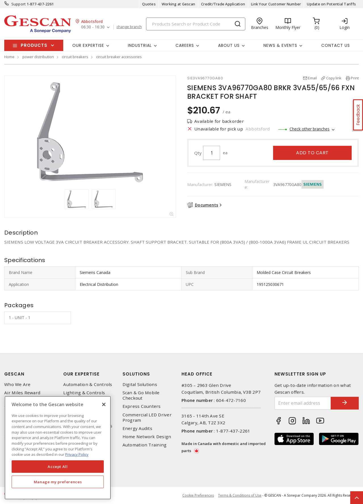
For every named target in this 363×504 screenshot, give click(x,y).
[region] (58, 447)
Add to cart (312, 152)
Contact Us (335, 45)
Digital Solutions (140, 384)
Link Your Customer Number (276, 4)
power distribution (38, 56)
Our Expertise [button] (88, 45)
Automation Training (145, 445)
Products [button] (34, 45)
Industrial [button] (140, 45)
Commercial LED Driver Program (147, 417)
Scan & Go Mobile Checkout (141, 395)
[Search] (195, 24)
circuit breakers (75, 56)
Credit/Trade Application (223, 4)
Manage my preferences (58, 481)
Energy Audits (137, 428)
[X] (104, 404)
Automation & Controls (87, 384)
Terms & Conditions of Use (239, 495)
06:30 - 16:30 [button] (93, 27)
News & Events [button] (280, 45)
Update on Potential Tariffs (331, 4)
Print (355, 78)
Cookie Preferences (198, 495)
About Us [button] (229, 45)
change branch (129, 27)
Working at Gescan (178, 4)
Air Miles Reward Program (22, 395)
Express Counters (142, 406)
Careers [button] (185, 45)
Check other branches (310, 129)
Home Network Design (147, 436)
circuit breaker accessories (119, 56)
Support (18, 4)
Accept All (58, 466)
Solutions (136, 374)
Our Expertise (81, 374)
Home (9, 56)
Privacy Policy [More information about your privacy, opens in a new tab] (76, 454)
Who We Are (17, 384)
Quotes (149, 4)
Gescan (14, 374)
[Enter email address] (303, 403)
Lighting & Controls (84, 392)
